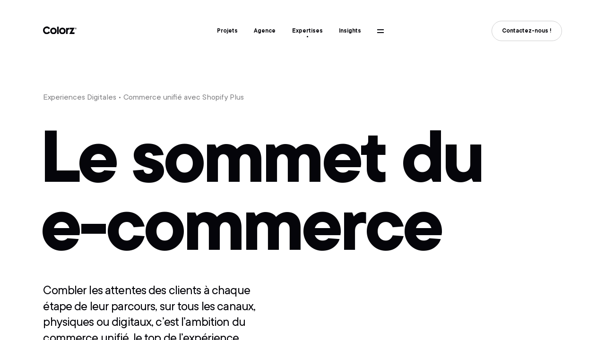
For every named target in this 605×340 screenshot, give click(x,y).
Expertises (307, 30)
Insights (350, 30)
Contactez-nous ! (526, 30)
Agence (265, 30)
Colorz (60, 30)
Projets (227, 30)
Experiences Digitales (79, 97)
